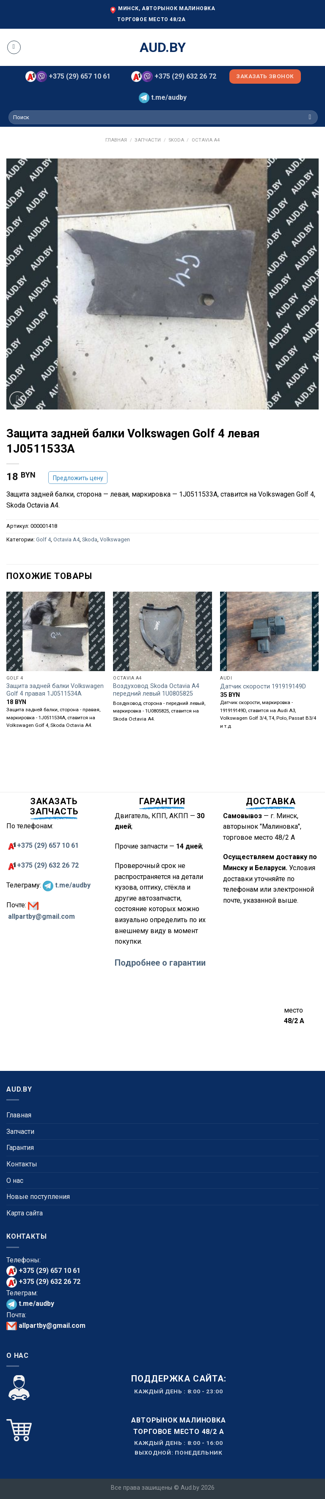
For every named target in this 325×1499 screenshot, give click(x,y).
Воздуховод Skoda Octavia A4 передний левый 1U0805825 (156, 690)
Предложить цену (78, 478)
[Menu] (14, 47)
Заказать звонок (265, 76)
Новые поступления (38, 1197)
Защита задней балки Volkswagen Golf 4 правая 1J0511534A (55, 690)
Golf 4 (43, 539)
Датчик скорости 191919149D (263, 686)
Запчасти (148, 140)
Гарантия (20, 1148)
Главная (116, 140)
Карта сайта (24, 1213)
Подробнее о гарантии (160, 963)
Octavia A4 (206, 140)
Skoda (176, 140)
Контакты (21, 1164)
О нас (14, 1181)
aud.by (163, 47)
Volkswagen (115, 539)
